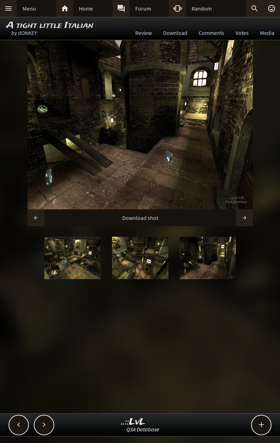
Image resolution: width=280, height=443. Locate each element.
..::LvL (133, 422)
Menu (29, 8)
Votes (242, 32)
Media (267, 32)
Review (143, 32)
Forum (143, 8)
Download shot (140, 217)
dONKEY (27, 32)
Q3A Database (142, 429)
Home (86, 8)
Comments (211, 32)
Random (202, 8)
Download (175, 32)
